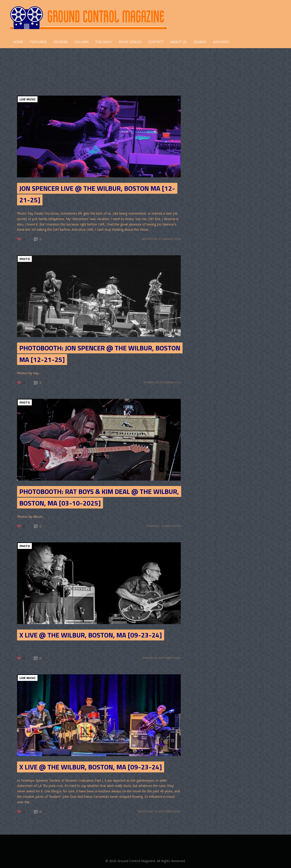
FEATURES (38, 42)
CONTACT (155, 42)
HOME (18, 42)
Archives (221, 42)
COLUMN (81, 42)
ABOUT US (178, 42)
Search (199, 42)
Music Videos (130, 42)
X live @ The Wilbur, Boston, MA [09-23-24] (90, 635)
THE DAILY (103, 42)
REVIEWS (60, 42)
